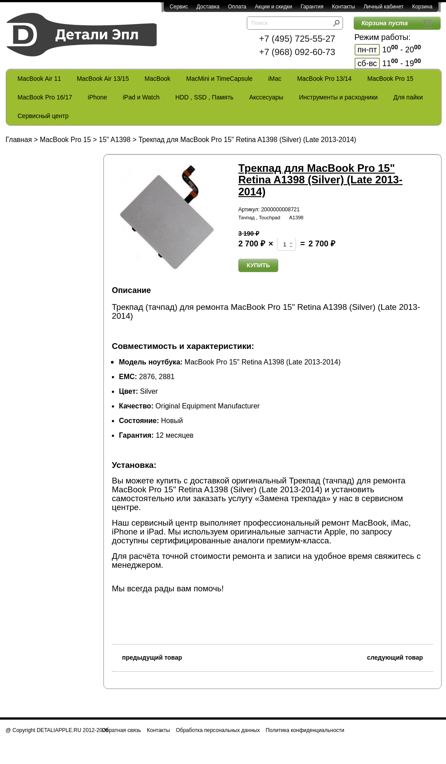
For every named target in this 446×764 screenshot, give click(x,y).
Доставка (208, 7)
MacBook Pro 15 (390, 78)
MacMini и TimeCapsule (219, 78)
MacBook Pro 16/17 (45, 97)
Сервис (179, 7)
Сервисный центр (43, 115)
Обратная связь (121, 730)
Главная (19, 139)
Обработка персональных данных (218, 730)
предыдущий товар (147, 657)
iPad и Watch (141, 97)
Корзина (422, 7)
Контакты (343, 7)
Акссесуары (266, 97)
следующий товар (400, 657)
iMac (275, 78)
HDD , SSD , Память (204, 97)
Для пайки (407, 97)
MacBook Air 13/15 (103, 78)
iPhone (97, 97)
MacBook (157, 78)
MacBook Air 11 (39, 78)
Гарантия (311, 7)
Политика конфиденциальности (305, 730)
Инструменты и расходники (338, 97)
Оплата (237, 7)
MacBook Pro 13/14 (324, 78)
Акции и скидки (273, 7)
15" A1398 (114, 139)
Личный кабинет (383, 7)
